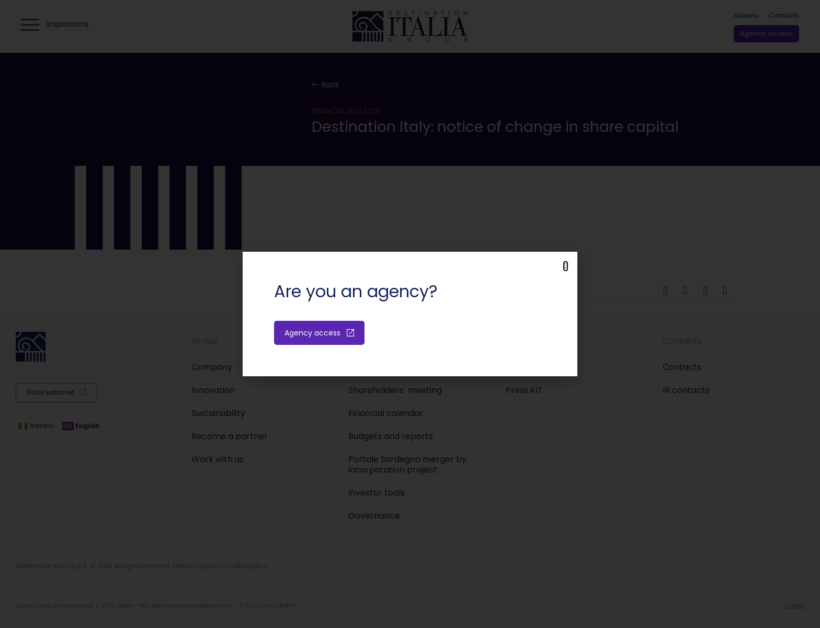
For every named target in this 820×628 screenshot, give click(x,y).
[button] (565, 266)
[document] (410, 314)
